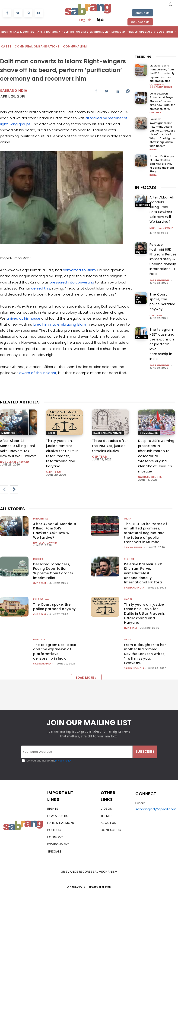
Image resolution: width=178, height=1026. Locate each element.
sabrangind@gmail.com (155, 809)
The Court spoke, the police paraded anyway (54, 606)
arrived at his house (23, 318)
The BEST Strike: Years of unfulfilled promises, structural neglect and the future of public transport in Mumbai (145, 533)
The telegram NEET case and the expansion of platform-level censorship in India (162, 344)
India (153, 149)
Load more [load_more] (86, 678)
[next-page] (14, 489)
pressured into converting (72, 282)
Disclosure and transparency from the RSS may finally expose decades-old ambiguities (161, 73)
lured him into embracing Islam (59, 324)
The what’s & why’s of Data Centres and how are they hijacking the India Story (161, 163)
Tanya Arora (133, 547)
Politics (141, 337)
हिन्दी (100, 19)
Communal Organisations (37, 46)
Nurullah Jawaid (161, 228)
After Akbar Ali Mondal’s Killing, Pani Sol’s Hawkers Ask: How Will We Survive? (54, 531)
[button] (170, 4)
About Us (142, 13)
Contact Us (140, 22)
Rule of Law (139, 300)
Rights (140, 252)
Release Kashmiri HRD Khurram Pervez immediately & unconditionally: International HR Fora (163, 259)
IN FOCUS (145, 187)
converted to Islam (79, 270)
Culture (155, 112)
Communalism (75, 46)
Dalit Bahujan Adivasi (107, 433)
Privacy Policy (63, 760)
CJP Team (155, 315)
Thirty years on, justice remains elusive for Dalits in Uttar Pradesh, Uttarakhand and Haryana (144, 613)
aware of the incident (38, 372)
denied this (40, 288)
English (85, 19)
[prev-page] (4, 489)
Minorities (143, 205)
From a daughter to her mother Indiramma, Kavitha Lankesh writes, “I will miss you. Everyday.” (145, 653)
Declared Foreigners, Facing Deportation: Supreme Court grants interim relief (53, 571)
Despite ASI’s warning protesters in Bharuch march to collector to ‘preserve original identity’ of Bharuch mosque (156, 456)
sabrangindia (159, 280)
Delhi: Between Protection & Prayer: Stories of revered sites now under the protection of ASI (162, 101)
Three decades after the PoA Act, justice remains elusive (110, 445)
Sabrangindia (13, 90)
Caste (6, 46)
